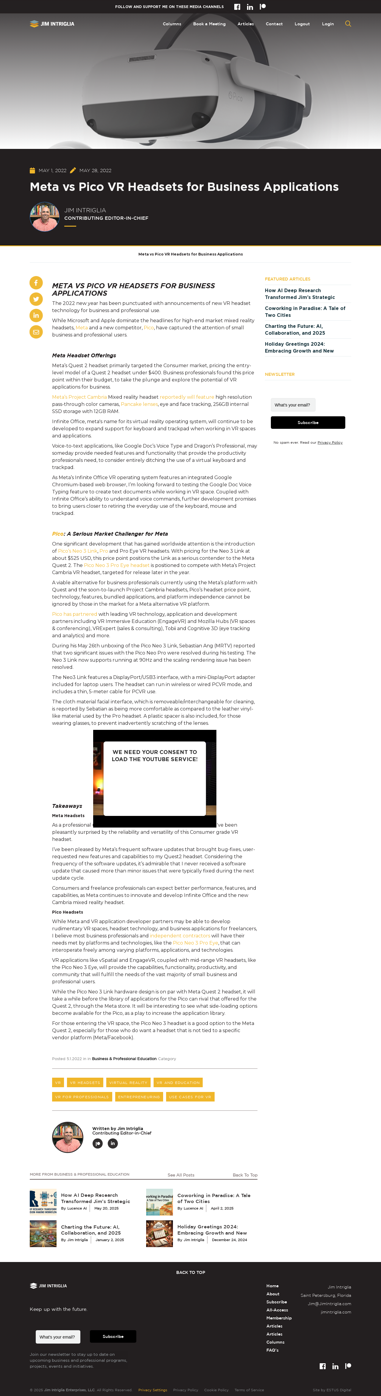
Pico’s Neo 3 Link (77, 551)
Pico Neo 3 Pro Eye (195, 943)
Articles (246, 23)
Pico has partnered (74, 614)
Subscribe (308, 423)
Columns (172, 23)
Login (328, 23)
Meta (82, 328)
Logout (302, 23)
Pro (103, 551)
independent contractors (180, 936)
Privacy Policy (330, 443)
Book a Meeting (209, 23)
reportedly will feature (187, 397)
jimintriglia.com (336, 1312)
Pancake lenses (139, 404)
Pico (149, 328)
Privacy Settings (152, 1390)
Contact (274, 23)
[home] (52, 23)
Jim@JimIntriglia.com (329, 1303)
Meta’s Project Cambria (79, 397)
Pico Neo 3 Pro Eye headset (117, 565)
